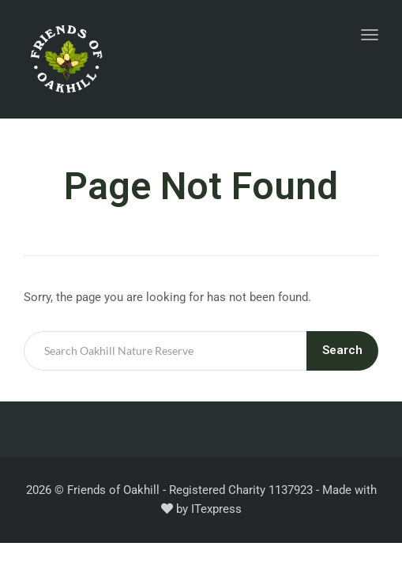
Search (342, 350)
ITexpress (216, 509)
